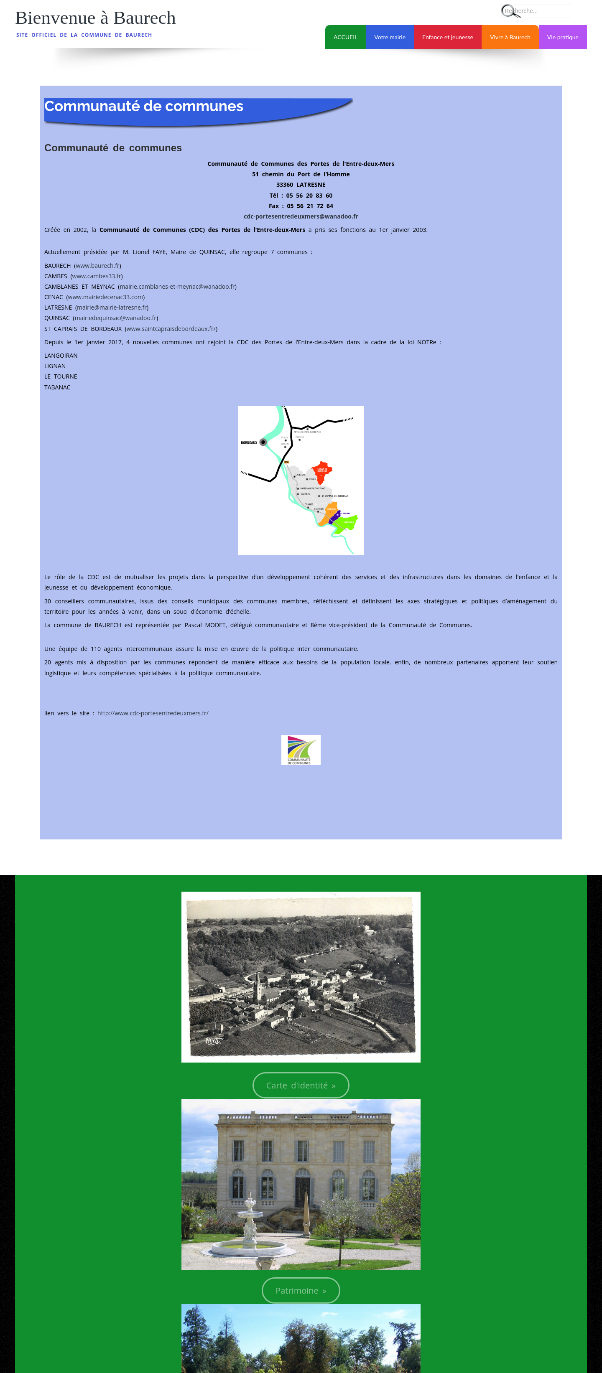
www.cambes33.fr (96, 276)
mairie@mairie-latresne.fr (112, 307)
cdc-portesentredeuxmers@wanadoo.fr (301, 216)
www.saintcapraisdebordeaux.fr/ (171, 329)
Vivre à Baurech (510, 37)
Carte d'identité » (301, 1085)
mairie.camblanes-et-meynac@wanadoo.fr (177, 286)
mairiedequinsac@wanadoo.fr (115, 318)
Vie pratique (563, 37)
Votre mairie (390, 37)
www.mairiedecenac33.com (105, 297)
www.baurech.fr (97, 266)
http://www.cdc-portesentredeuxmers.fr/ (153, 713)
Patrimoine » (301, 1290)
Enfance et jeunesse (447, 37)
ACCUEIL (345, 37)
